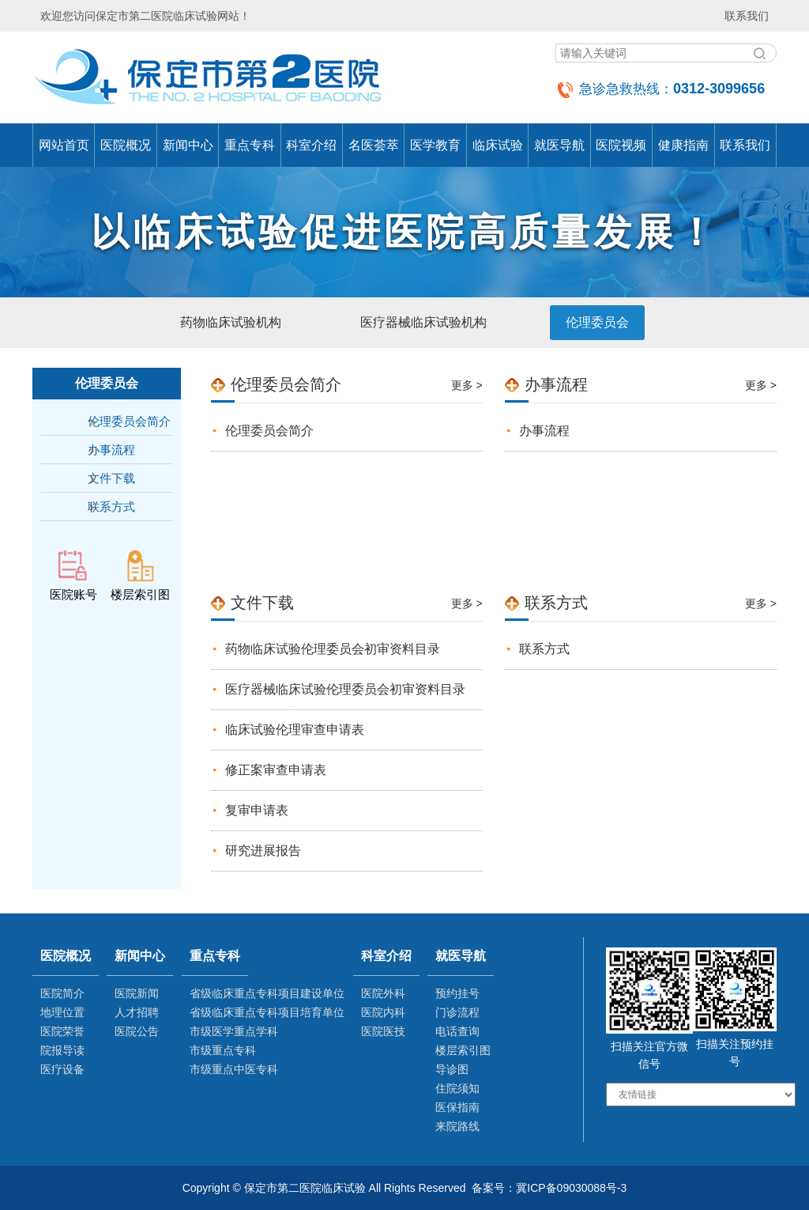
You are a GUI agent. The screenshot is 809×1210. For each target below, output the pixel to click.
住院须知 (457, 1088)
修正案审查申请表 (275, 770)
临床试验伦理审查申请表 (294, 729)
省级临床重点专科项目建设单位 (267, 993)
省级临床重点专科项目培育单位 (267, 1012)
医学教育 (435, 145)
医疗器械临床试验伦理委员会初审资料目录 (345, 689)
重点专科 (249, 145)
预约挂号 (457, 993)
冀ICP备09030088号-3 (571, 1188)
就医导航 (559, 145)
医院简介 (62, 993)
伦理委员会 (597, 322)
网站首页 (64, 145)
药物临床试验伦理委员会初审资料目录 (332, 649)
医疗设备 (62, 1069)
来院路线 (457, 1126)
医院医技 (383, 1031)
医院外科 (383, 993)
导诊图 (451, 1069)
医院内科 (383, 1012)
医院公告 (137, 1031)
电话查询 (457, 1031)
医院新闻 (137, 993)
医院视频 (621, 145)
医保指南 (457, 1107)
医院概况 (125, 145)
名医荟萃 (373, 145)
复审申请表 (256, 810)
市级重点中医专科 (234, 1069)
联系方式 (111, 506)
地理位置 (62, 1012)
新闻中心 (188, 145)
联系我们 (746, 15)
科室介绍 (311, 145)
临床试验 (497, 145)
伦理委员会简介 (129, 421)
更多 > (467, 385)
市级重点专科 (223, 1050)
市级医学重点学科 (234, 1031)
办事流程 (111, 449)
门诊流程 (457, 1012)
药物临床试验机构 (230, 322)
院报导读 (62, 1050)
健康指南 (683, 145)
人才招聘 (137, 1012)
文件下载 (111, 478)
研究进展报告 (263, 850)
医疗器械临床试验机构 (423, 322)
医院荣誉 (62, 1031)
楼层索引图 (463, 1050)
